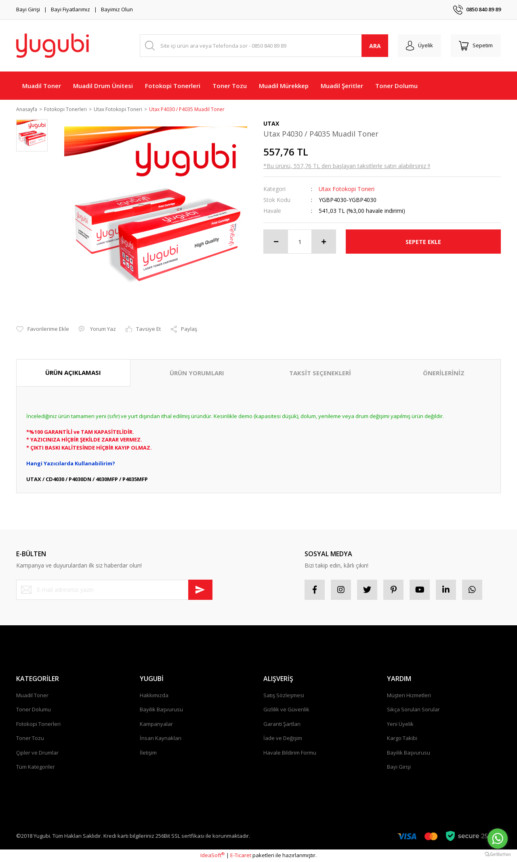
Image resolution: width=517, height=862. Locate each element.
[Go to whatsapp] (498, 838)
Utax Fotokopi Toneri (346, 189)
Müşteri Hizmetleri (409, 695)
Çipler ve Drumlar (37, 753)
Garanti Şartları (282, 724)
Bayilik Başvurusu (161, 710)
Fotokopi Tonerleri (38, 724)
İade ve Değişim (282, 738)
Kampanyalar (156, 724)
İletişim (148, 753)
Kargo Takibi (402, 738)
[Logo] (52, 46)
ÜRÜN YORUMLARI (197, 374)
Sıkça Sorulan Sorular (413, 710)
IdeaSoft (212, 856)
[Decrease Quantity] (276, 242)
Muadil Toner (32, 695)
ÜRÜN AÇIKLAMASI (73, 373)
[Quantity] (299, 242)
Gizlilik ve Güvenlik (286, 710)
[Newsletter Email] (114, 590)
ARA (375, 46)
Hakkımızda (154, 695)
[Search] (264, 45)
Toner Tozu (30, 738)
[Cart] (476, 45)
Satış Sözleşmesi (283, 695)
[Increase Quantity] (323, 242)
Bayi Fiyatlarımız (70, 9)
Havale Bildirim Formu (289, 753)
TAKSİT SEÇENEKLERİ (320, 374)
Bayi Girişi (28, 9)
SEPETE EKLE (423, 242)
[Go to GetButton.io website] (498, 853)
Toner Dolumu (33, 710)
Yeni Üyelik (400, 724)
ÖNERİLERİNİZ (443, 374)
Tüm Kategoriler (35, 767)
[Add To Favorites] (42, 330)
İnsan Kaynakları (160, 738)
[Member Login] (419, 45)
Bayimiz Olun (117, 9)
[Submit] (200, 590)
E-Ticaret (240, 856)
